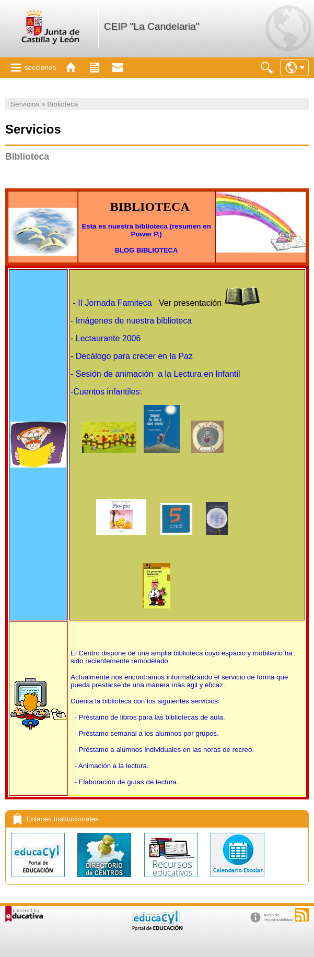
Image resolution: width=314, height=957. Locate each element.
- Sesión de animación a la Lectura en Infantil (155, 373)
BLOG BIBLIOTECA (146, 250)
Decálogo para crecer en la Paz (134, 356)
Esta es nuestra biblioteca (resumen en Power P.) (146, 230)
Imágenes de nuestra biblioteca (134, 320)
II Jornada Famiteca (115, 302)
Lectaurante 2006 (109, 338)
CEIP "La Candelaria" (152, 26)
